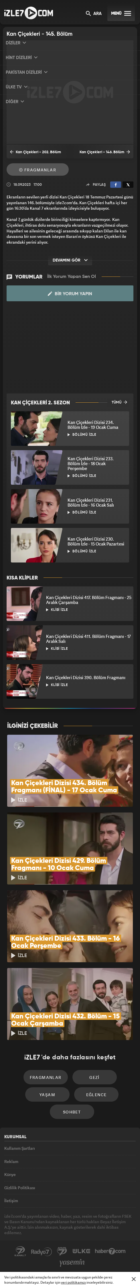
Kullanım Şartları (19, 1148)
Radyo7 (41, 1251)
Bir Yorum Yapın (70, 294)
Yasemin (72, 1263)
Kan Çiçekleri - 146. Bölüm (105, 151)
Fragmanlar (37, 170)
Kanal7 (20, 1251)
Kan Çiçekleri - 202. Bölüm (35, 151)
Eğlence (96, 1094)
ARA (94, 14)
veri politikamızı (73, 1282)
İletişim (11, 1200)
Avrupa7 (62, 1251)
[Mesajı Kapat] (134, 1279)
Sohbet (72, 1112)
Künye (10, 1174)
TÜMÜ (119, 402)
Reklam (11, 1161)
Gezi (94, 1077)
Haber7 (110, 1251)
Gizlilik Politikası (19, 1187)
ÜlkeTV (81, 1251)
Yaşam (47, 1094)
